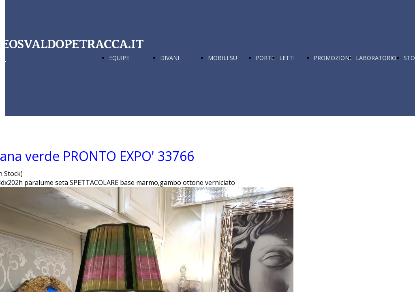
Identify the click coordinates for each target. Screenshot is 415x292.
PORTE (265, 58)
